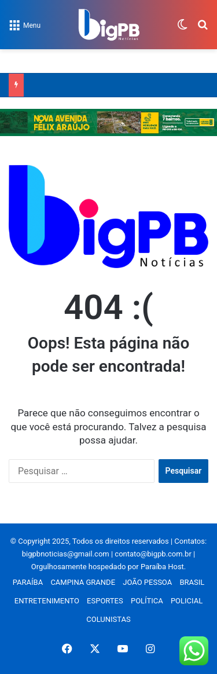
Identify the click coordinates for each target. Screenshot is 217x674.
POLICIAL (187, 600)
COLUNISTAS (108, 619)
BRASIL (191, 582)
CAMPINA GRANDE (82, 582)
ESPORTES (105, 600)
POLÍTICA (147, 600)
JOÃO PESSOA (147, 582)
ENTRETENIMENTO (46, 600)
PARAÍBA (28, 582)
